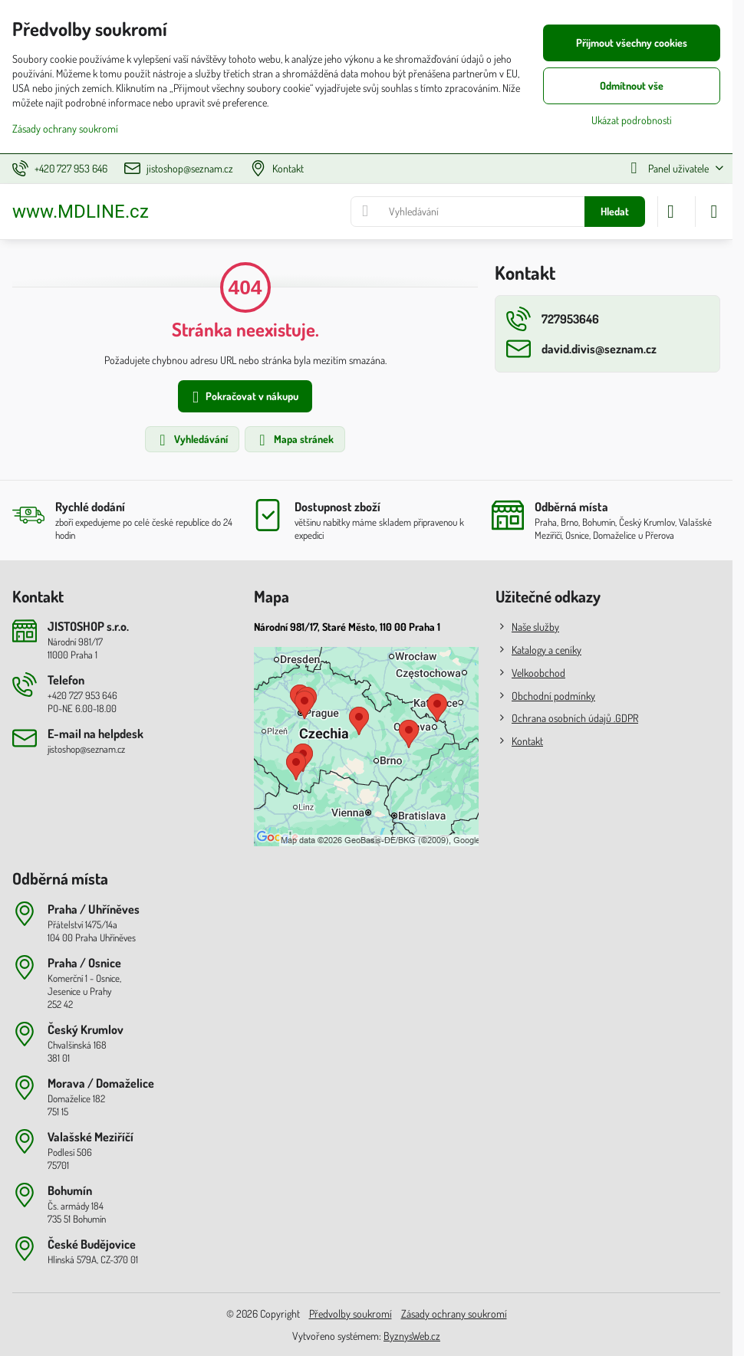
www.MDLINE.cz (80, 211)
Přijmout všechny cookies (631, 42)
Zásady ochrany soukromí (454, 1313)
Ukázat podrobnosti (631, 119)
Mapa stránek (294, 440)
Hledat (615, 211)
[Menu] (714, 211)
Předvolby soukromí (350, 1313)
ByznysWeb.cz (412, 1335)
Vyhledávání (191, 440)
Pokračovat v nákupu (242, 397)
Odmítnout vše (631, 85)
